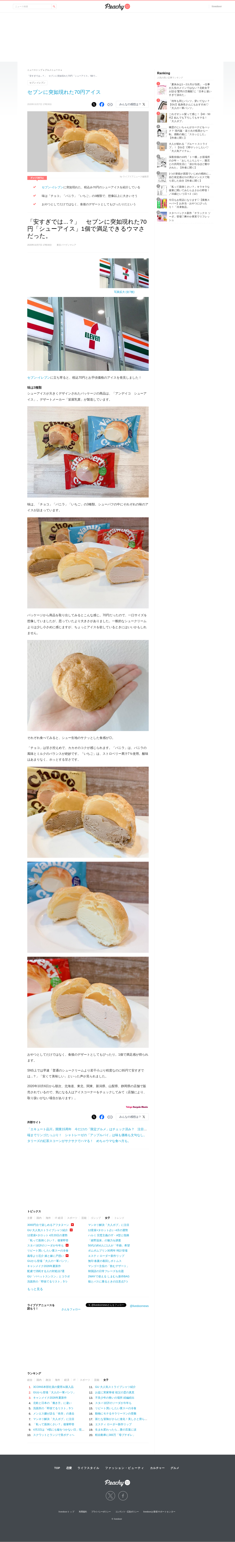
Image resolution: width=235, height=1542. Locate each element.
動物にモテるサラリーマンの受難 (115, 1413)
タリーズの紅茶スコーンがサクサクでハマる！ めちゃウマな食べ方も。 (79, 1141)
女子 (107, 1217)
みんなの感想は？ (130, 104)
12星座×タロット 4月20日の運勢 (47, 1235)
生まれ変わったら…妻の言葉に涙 (115, 1429)
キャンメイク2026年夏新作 (44, 1266)
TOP (57, 1468)
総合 (29, 1379)
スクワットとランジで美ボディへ (53, 1434)
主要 (29, 1217)
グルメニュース (52, 70)
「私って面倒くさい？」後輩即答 (47, 1240)
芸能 (84, 1217)
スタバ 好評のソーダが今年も (45, 1245)
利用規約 (83, 1511)
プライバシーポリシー (101, 1511)
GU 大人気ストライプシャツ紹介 (47, 1230)
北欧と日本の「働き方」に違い (52, 1402)
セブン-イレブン (37, 82)
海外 (48, 1217)
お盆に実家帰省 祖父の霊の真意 (114, 1392)
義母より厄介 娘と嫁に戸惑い (45, 1255)
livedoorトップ (67, 1511)
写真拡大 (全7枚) (124, 291)
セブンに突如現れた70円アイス (64, 92)
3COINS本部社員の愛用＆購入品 (53, 1386)
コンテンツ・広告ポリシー (127, 1511)
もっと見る (35, 1289)
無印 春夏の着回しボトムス (105, 1260)
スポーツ (72, 1217)
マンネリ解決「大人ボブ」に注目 (108, 1224)
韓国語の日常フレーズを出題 (106, 1271)
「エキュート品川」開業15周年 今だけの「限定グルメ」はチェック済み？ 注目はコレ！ (91, 1129)
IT (74, 1379)
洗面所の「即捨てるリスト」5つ (47, 1281)
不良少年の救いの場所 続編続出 (114, 1397)
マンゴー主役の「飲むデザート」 (108, 1266)
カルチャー (157, 1468)
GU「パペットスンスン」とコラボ (48, 1276)
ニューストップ (34, 70)
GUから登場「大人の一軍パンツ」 (48, 1260)
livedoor (217, 6)
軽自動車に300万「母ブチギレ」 (115, 1434)
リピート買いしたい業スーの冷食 (47, 1250)
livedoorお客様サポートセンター (159, 1511)
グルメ (174, 1468)
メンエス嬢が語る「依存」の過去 (53, 1413)
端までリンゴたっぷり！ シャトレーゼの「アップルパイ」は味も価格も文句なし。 (87, 1135)
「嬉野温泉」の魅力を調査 (104, 1240)
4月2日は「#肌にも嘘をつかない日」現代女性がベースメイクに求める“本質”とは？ (84, 1429)
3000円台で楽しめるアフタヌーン (48, 1224)
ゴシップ (96, 1217)
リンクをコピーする (110, 104)
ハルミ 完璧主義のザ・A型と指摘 (108, 1235)
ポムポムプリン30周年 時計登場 (108, 1250)
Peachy (117, 7)
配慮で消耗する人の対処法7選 (46, 1271)
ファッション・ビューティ (124, 1468)
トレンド (119, 1217)
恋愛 (69, 1468)
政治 (48, 1379)
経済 (66, 1379)
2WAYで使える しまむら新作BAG (109, 1276)
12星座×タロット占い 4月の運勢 (108, 1230)
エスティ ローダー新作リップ (106, 1255)
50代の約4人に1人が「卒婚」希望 (109, 1245)
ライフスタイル (88, 1468)
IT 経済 (59, 1217)
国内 (39, 1217)
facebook (123, 1495)
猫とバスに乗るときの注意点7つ (108, 1281)
